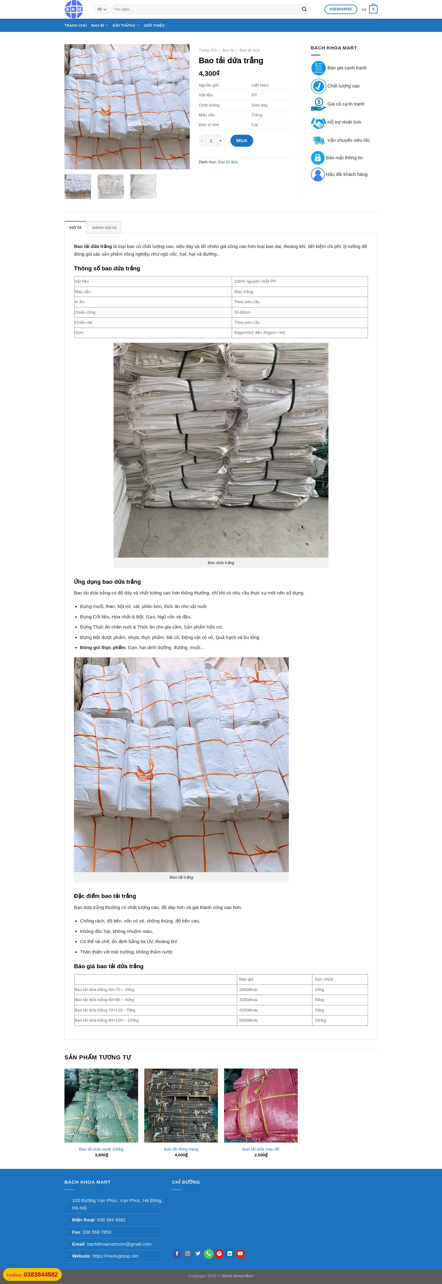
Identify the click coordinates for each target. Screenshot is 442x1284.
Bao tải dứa (249, 50)
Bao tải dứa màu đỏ (261, 1149)
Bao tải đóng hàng (181, 1149)
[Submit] (304, 9)
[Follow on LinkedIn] (230, 1254)
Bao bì (99, 25)
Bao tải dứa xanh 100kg (101, 1149)
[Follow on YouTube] (240, 1254)
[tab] (75, 227)
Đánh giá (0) (104, 227)
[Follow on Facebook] (177, 1254)
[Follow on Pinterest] (219, 1254)
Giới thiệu (154, 25)
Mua (241, 140)
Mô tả (75, 227)
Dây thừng (126, 25)
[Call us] (208, 1254)
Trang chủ (75, 25)
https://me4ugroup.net (115, 1256)
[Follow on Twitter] (198, 1254)
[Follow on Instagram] (187, 1254)
